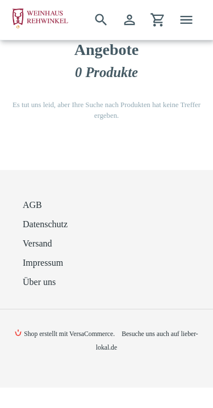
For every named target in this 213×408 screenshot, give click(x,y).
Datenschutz (45, 224)
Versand (37, 243)
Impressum (43, 262)
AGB (32, 205)
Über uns (39, 282)
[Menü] (186, 19)
